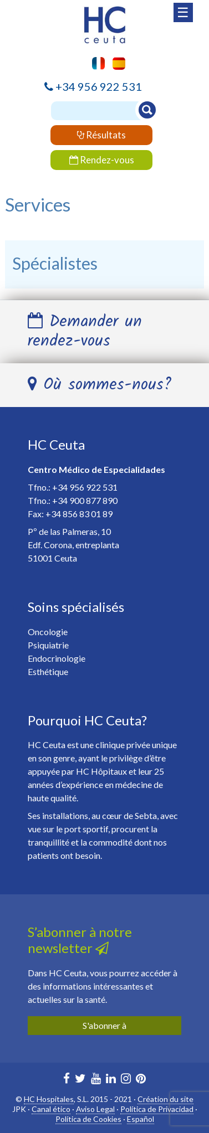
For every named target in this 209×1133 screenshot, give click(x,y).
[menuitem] (116, 63)
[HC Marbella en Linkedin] (111, 1079)
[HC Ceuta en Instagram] (125, 1079)
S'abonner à (104, 1025)
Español (140, 1119)
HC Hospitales (49, 1099)
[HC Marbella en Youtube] (96, 1079)
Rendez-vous (101, 160)
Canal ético (51, 1109)
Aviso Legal (95, 1109)
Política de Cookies (88, 1119)
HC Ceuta (56, 444)
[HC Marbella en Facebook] (67, 1079)
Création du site (165, 1099)
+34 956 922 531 (98, 86)
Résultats (101, 135)
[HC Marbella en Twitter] (80, 1079)
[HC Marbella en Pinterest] (140, 1079)
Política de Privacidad (156, 1109)
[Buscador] (102, 110)
